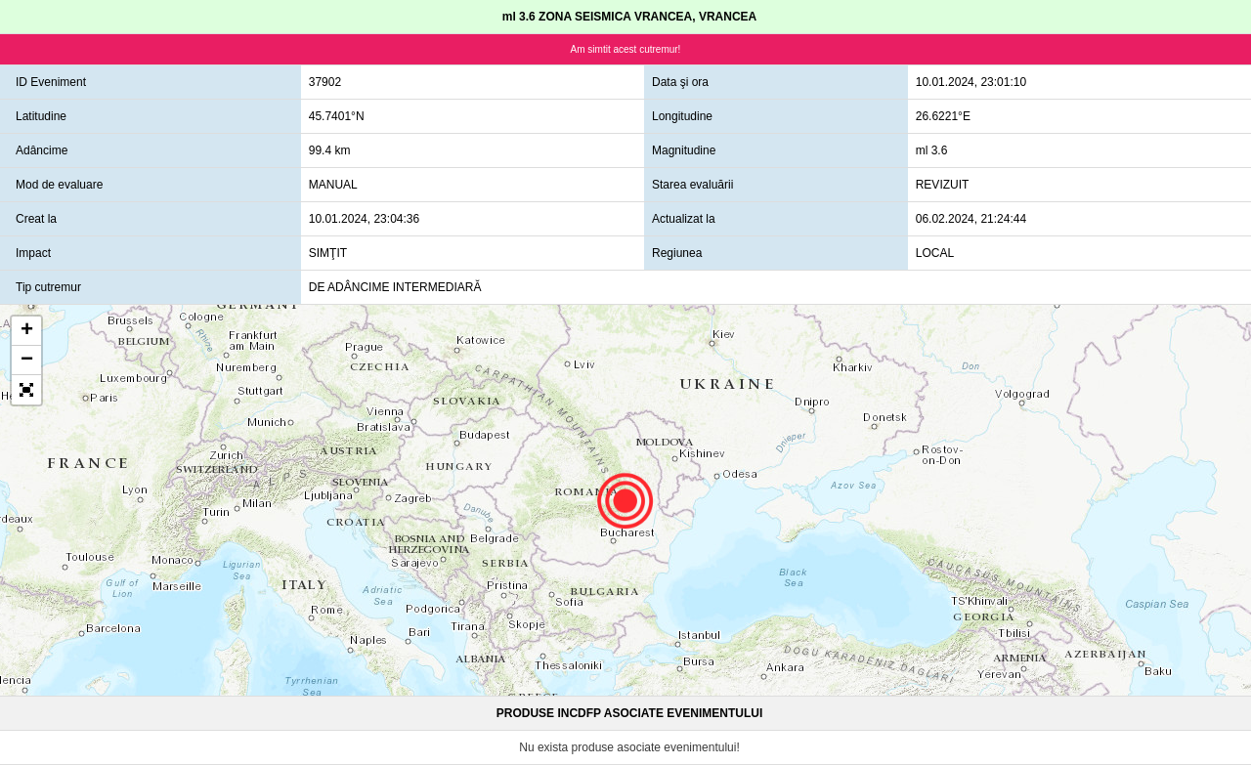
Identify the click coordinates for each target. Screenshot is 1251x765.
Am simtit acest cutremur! (626, 49)
